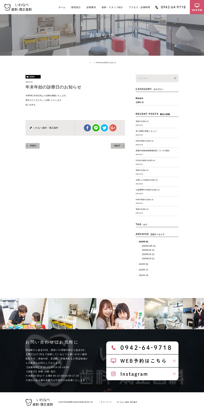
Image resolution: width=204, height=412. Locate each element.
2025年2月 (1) (148, 258)
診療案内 (91, 7)
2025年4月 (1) (148, 250)
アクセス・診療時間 (139, 7)
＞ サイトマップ (104, 402)
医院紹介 (76, 7)
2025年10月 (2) (149, 246)
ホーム (62, 7)
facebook (87, 127)
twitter (104, 127)
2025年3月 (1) (148, 254)
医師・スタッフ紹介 (112, 7)
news (32, 77)
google (112, 127)
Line (95, 127)
